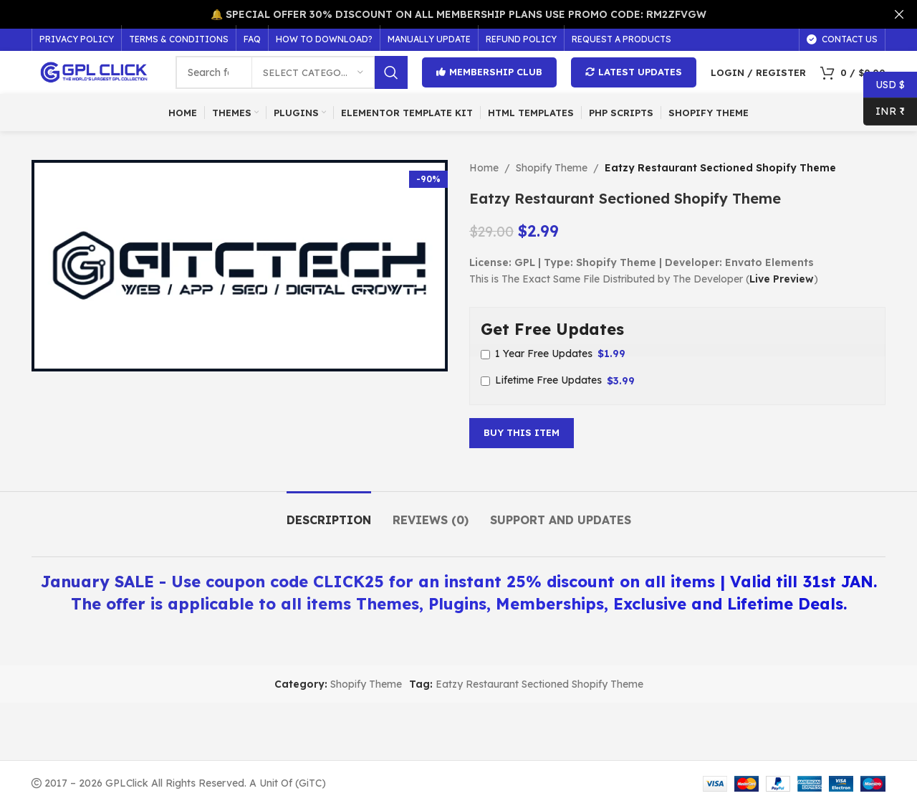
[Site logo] (96, 71)
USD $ (884, 85)
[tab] (329, 513)
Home (484, 167)
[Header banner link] (437, 14)
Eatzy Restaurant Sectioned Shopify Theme (539, 684)
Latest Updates (633, 72)
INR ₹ (884, 111)
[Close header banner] (899, 14)
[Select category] (313, 72)
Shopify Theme (551, 167)
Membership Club (489, 72)
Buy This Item (522, 432)
